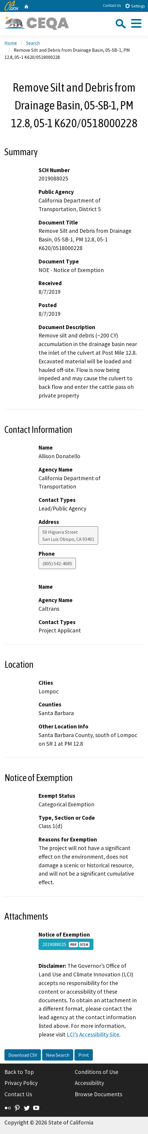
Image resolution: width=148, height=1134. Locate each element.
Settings (135, 6)
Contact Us (112, 5)
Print (83, 1055)
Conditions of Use (96, 1071)
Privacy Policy (21, 1082)
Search (33, 43)
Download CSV (22, 1055)
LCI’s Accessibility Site (93, 1034)
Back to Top (19, 1071)
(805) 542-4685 (57, 563)
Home (10, 43)
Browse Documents (98, 1094)
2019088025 (66, 944)
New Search (57, 1055)
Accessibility (89, 1082)
